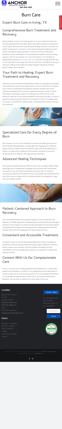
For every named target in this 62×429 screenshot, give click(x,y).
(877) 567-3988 (7, 305)
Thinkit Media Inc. (38, 353)
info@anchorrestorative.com (12, 313)
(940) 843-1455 (7, 302)
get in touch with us (26, 60)
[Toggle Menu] (58, 3)
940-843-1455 (26, 7)
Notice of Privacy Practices (49, 351)
